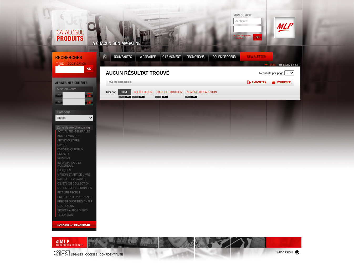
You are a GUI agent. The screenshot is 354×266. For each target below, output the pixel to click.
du (59, 94)
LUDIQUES (64, 170)
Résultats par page (271, 73)
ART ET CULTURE (69, 140)
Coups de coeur (224, 57)
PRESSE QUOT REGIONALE (75, 201)
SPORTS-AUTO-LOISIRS (73, 210)
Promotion (195, 57)
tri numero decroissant (194, 97)
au (59, 101)
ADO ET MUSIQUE (69, 136)
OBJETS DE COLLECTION (74, 183)
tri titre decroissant (128, 97)
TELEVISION (65, 214)
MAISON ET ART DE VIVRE (74, 174)
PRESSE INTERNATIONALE (74, 197)
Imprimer (281, 82)
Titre (124, 92)
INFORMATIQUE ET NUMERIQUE (69, 164)
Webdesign (284, 252)
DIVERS (62, 145)
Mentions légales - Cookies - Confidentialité (90, 254)
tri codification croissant (135, 97)
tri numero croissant (188, 97)
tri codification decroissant (141, 97)
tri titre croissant (122, 97)
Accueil (105, 57)
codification (77, 63)
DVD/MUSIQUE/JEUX (71, 149)
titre (60, 63)
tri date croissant (158, 97)
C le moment (171, 57)
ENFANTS (64, 153)
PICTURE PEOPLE (69, 192)
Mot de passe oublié (244, 36)
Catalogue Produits (70, 27)
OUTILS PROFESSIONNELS (75, 188)
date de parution (169, 92)
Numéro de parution (202, 92)
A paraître (148, 57)
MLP (284, 27)
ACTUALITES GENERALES (74, 131)
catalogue (291, 65)
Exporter (256, 82)
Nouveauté (123, 57)
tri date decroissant (165, 97)
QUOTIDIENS (66, 205)
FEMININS (64, 158)
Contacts (64, 251)
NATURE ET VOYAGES (72, 179)
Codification (143, 92)
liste (272, 65)
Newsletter (256, 57)
